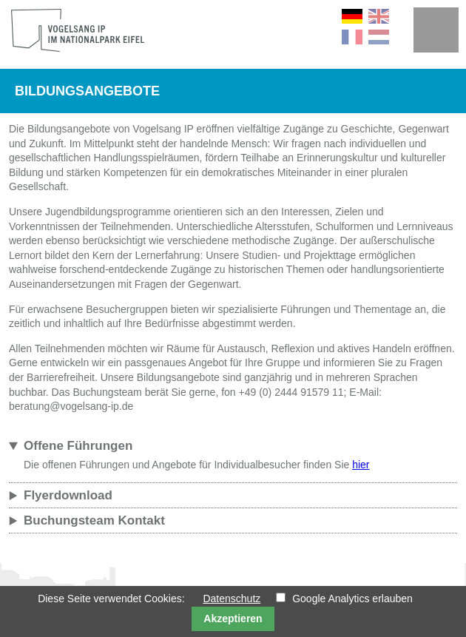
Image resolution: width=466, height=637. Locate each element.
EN (378, 16)
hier (360, 465)
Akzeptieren (232, 618)
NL (378, 37)
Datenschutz (231, 598)
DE (352, 16)
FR (352, 37)
